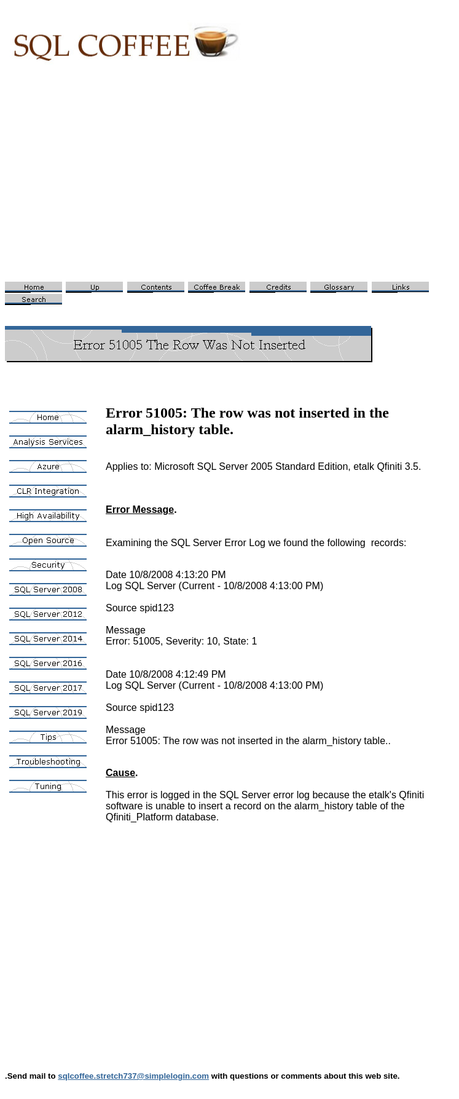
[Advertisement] (229, 182)
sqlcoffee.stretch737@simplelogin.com (133, 1076)
